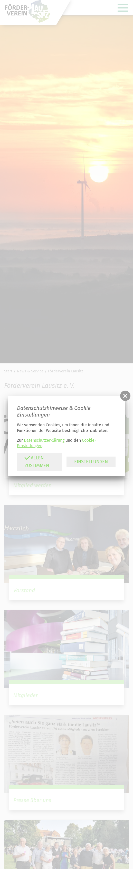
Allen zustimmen (36, 461)
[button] (125, 396)
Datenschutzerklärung (44, 440)
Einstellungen (91, 462)
